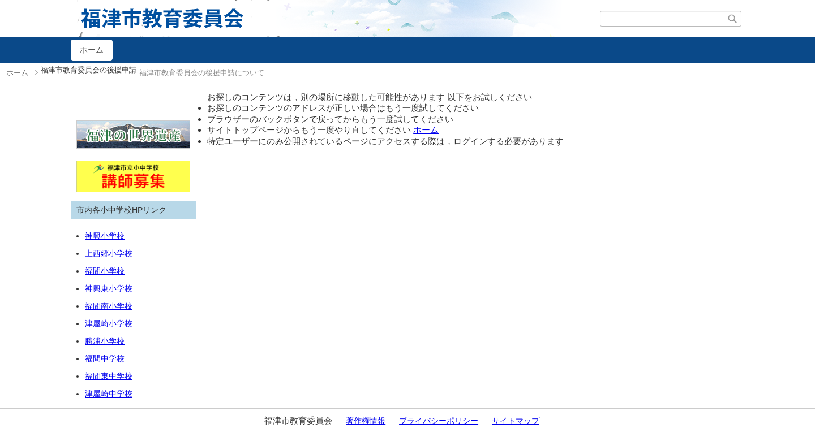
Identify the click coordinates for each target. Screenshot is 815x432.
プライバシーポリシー (438, 420)
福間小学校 (105, 270)
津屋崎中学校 (108, 393)
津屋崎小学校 (108, 323)
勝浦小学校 (105, 340)
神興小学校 (105, 235)
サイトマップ (515, 420)
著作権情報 (365, 420)
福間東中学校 (108, 376)
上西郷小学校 (108, 253)
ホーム (92, 49)
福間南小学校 (108, 305)
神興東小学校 (108, 288)
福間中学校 (105, 358)
